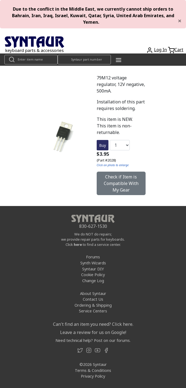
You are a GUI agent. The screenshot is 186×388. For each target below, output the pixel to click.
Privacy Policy (93, 376)
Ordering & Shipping (93, 305)
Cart (179, 50)
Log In (160, 50)
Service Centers (93, 311)
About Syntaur (93, 293)
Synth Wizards (93, 262)
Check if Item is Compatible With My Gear (121, 183)
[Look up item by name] (31, 59)
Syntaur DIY (93, 268)
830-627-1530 (93, 226)
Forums (93, 256)
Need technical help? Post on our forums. (93, 340)
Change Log (93, 280)
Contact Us (93, 299)
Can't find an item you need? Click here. (93, 324)
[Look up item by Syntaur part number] (84, 59)
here (78, 244)
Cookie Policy (93, 274)
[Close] (180, 20)
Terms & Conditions (93, 370)
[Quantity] (120, 145)
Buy (102, 145)
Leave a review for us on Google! (93, 332)
